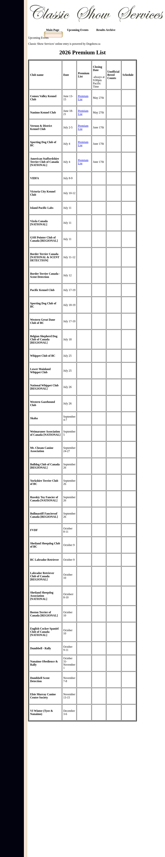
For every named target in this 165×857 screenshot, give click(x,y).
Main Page (52, 29)
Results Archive (105, 29)
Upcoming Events (77, 29)
